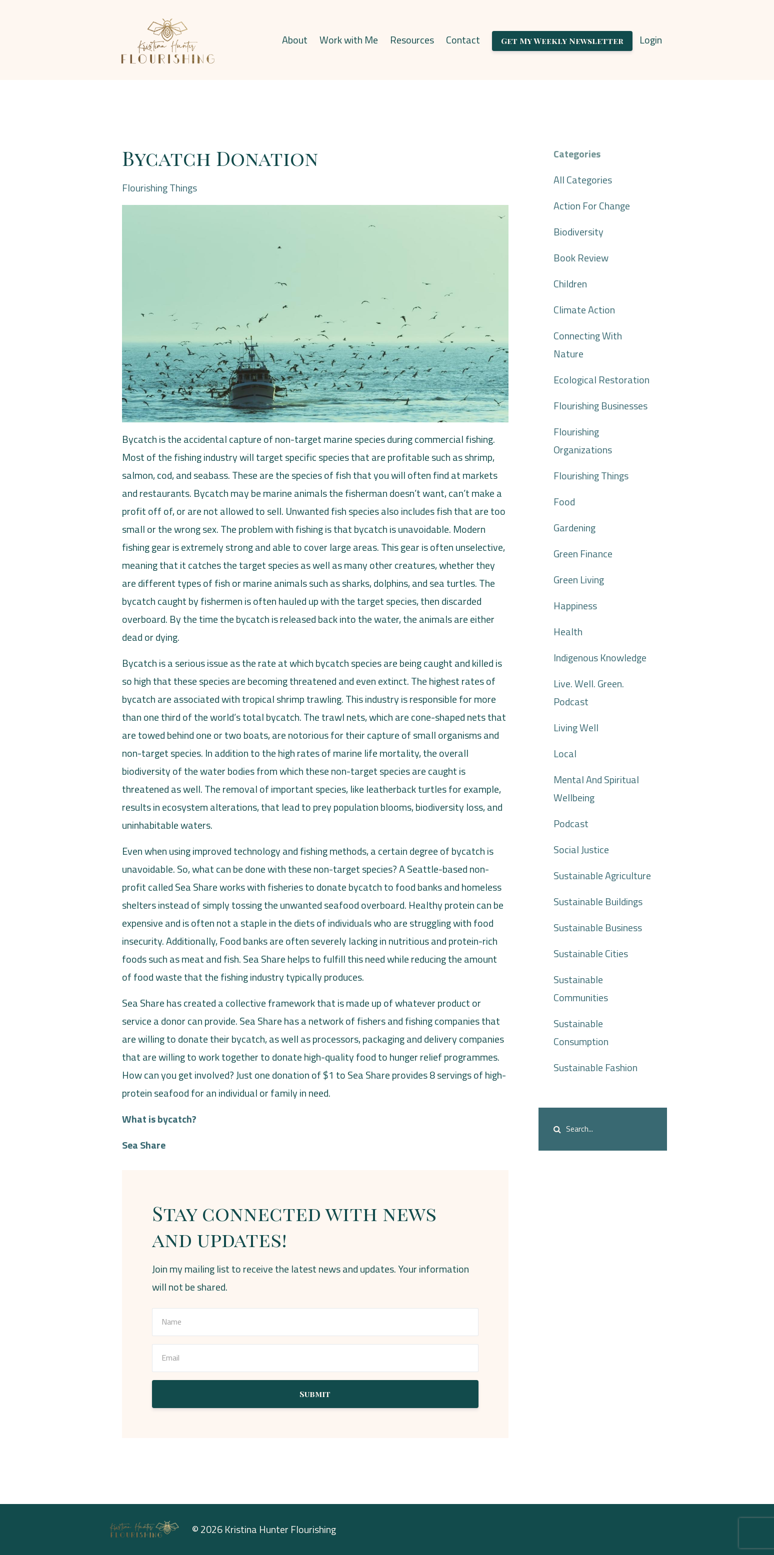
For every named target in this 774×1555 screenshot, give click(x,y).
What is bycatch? (159, 1119)
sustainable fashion (596, 1067)
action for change (592, 205)
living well (576, 727)
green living (579, 579)
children (570, 283)
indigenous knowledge (600, 657)
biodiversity (579, 231)
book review (581, 257)
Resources (412, 39)
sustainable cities (591, 953)
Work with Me (349, 39)
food (564, 501)
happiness (575, 605)
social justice (581, 849)
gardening (575, 527)
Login (651, 39)
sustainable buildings (598, 901)
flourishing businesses (601, 405)
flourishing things (159, 187)
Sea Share (144, 1145)
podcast (571, 823)
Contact (463, 39)
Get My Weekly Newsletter (562, 40)
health (568, 631)
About (295, 39)
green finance (583, 553)
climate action (584, 309)
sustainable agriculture (602, 875)
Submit (315, 1394)
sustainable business (598, 927)
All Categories (583, 179)
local (565, 753)
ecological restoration (602, 379)
